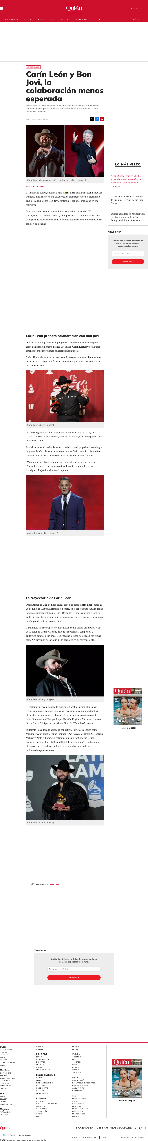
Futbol (39, 1078)
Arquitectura (78, 1088)
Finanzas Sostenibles (82, 1109)
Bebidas (3, 1075)
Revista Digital (138, 8)
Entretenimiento (43, 1059)
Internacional (42, 1109)
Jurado (3, 1088)
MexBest (4, 1070)
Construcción (78, 1080)
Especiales (41, 1049)
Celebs (3, 1102)
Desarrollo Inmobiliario (83, 1083)
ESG (37, 1117)
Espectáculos (11, 19)
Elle (2, 1093)
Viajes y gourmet (80, 19)
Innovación (77, 1111)
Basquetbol (41, 1085)
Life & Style (42, 1054)
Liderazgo (4, 1115)
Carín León (69, 192)
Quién (3, 1046)
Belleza (64, 19)
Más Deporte (42, 1088)
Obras (39, 1114)
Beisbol (39, 1080)
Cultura (97, 19)
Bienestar (4, 1083)
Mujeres (4, 1109)
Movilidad (76, 1106)
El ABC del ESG (78, 1114)
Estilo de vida (6, 1104)
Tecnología (41, 1111)
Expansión (41, 1098)
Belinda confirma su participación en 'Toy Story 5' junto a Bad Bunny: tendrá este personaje (128, 217)
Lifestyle (40, 1091)
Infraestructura (80, 1085)
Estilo (39, 1057)
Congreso (77, 1062)
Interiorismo (78, 1091)
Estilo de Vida (6, 1086)
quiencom (142, 1128)
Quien (136, 1128)
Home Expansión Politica (47, 1104)
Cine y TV (40, 1065)
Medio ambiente (79, 1098)
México (75, 1059)
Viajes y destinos (7, 1078)
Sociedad (76, 1072)
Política (76, 1054)
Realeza (27, 19)
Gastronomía (6, 1073)
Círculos (40, 19)
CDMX (74, 1065)
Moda (52, 19)
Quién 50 (136, 19)
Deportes (40, 1062)
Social (75, 1101)
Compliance (108, 1138)
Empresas (40, 1101)
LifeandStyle (78, 1049)
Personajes (5, 1081)
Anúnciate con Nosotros (132, 1138)
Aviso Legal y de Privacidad (84, 1138)
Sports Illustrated (45, 1074)
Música (39, 1067)
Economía (40, 1106)
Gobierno (76, 1057)
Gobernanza (78, 1104)
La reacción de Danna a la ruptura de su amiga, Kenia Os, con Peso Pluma (128, 200)
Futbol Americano (44, 1083)
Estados (76, 1067)
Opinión (39, 1047)
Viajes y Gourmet (7, 1062)
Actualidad (5, 1112)
